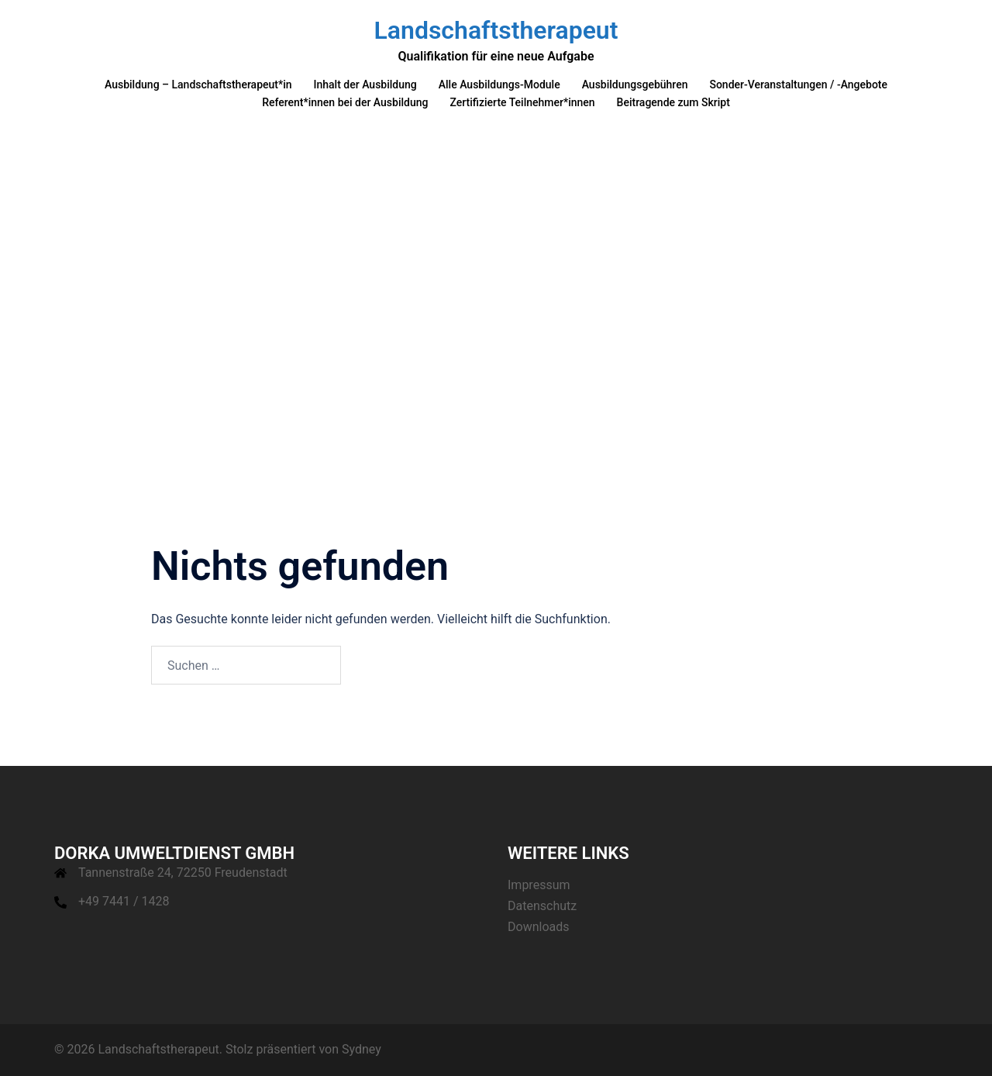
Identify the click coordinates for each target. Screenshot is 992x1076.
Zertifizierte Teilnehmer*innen (522, 102)
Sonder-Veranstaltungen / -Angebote (798, 84)
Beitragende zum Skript (673, 102)
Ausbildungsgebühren (635, 84)
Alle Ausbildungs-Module (499, 84)
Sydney (361, 1049)
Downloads (538, 926)
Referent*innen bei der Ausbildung (345, 102)
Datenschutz (542, 905)
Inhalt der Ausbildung (365, 84)
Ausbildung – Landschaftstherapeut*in (198, 84)
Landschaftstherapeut (496, 30)
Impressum (539, 885)
